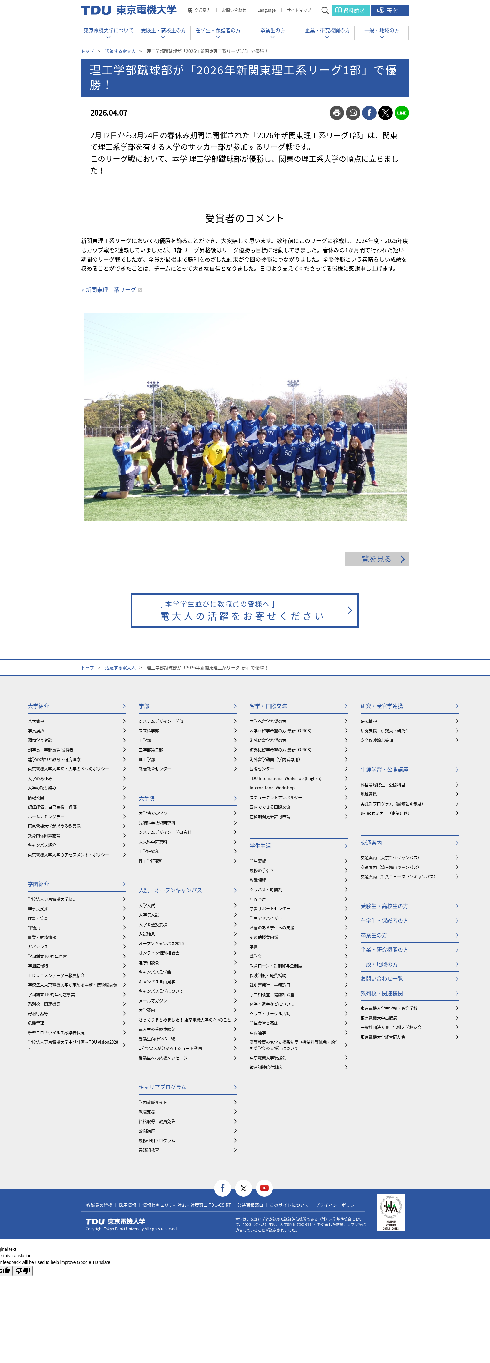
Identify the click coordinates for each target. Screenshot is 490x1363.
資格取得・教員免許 (157, 1121)
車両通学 (258, 1032)
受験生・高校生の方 (163, 30)
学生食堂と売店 (264, 1023)
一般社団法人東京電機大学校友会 (391, 1027)
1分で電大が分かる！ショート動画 (170, 1048)
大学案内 (147, 1010)
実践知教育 (149, 1150)
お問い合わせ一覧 (382, 978)
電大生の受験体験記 (157, 1029)
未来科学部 (149, 730)
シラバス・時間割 (266, 889)
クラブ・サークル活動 (270, 1013)
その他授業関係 (264, 937)
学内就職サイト (153, 1102)
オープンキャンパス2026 (161, 943)
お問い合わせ (234, 10)
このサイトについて (289, 1205)
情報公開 (36, 797)
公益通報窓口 (250, 1205)
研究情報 (369, 721)
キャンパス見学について (161, 991)
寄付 (393, 10)
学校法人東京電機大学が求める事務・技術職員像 (72, 985)
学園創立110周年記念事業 (51, 994)
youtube (264, 1188)
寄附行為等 (38, 1013)
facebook (369, 113)
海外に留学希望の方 (268, 740)
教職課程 (258, 880)
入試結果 (147, 934)
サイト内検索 (331, 10)
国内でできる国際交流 (270, 807)
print (337, 113)
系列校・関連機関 (44, 1004)
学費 (254, 946)
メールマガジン (153, 1000)
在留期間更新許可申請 (270, 816)
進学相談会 (149, 962)
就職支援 (147, 1111)
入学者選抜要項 (153, 924)
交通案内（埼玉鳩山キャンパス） (391, 867)
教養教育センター (155, 769)
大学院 (147, 798)
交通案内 (202, 10)
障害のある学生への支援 (272, 927)
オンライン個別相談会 (159, 953)
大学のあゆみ (40, 778)
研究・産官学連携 (382, 706)
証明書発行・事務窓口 (270, 985)
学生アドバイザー (266, 918)
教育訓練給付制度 (266, 1067)
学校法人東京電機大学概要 (52, 899)
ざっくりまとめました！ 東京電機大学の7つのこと (185, 1020)
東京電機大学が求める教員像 (54, 826)
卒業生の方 (272, 30)
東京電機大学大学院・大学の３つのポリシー (68, 769)
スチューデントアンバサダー (276, 797)
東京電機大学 (116, 1221)
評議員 (34, 927)
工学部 (145, 740)
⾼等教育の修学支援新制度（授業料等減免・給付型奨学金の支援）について (294, 1045)
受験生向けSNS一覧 (157, 1039)
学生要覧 (258, 861)
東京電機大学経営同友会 (383, 1037)
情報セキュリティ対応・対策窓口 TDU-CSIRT (186, 1205)
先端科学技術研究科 (157, 823)
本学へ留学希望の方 (268, 721)
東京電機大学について (109, 30)
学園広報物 (38, 965)
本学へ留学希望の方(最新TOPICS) (280, 730)
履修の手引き (262, 870)
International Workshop (272, 788)
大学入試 (147, 905)
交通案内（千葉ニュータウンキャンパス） (399, 876)
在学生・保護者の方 (218, 30)
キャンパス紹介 (42, 845)
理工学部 (147, 759)
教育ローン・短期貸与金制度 (276, 965)
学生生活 (260, 845)
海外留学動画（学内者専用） (276, 759)
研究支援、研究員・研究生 (385, 730)
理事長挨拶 (38, 908)
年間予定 (258, 899)
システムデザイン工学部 (161, 721)
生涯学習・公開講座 (384, 769)
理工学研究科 (151, 861)
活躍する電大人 (120, 51)
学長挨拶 (36, 730)
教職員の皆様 (99, 1205)
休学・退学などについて (272, 1004)
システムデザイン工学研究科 (165, 832)
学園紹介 (38, 884)
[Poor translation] (23, 1271)
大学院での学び (153, 813)
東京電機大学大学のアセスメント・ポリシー (68, 855)
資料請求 (354, 10)
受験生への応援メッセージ (163, 1058)
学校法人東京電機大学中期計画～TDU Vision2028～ (73, 1045)
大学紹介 (38, 706)
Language (267, 10)
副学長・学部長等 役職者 (50, 749)
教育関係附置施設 (44, 835)
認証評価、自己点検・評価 (52, 807)
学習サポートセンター (270, 908)
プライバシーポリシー (337, 1205)
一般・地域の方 (381, 30)
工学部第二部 (151, 749)
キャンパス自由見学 (157, 981)
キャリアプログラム (162, 1087)
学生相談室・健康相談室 (272, 994)
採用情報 (127, 1205)
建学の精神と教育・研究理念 (54, 759)
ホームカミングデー (46, 816)
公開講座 (147, 1131)
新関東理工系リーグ (111, 289)
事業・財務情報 (42, 937)
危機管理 (36, 1023)
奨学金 (256, 956)
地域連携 (369, 794)
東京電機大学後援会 (268, 1057)
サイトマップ (299, 10)
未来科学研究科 (153, 842)
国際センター (262, 769)
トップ (87, 51)
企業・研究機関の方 (327, 30)
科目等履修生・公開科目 (383, 784)
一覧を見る (373, 558)
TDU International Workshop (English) (285, 778)
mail (353, 113)
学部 (144, 706)
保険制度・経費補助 (268, 975)
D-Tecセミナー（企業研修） (386, 813)
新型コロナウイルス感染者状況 (56, 1032)
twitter (385, 113)
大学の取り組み (42, 788)
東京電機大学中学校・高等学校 (389, 1008)
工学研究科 (149, 851)
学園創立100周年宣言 (47, 956)
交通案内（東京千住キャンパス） (391, 857)
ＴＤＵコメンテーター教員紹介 (56, 975)
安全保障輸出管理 (377, 740)
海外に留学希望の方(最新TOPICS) (280, 749)
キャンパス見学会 (155, 972)
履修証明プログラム (157, 1140)
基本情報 (36, 721)
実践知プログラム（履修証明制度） (393, 804)
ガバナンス (38, 946)
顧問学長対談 (40, 740)
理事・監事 (38, 918)
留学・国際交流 (268, 706)
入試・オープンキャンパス (170, 890)
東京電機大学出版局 (379, 1018)
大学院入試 (149, 915)
